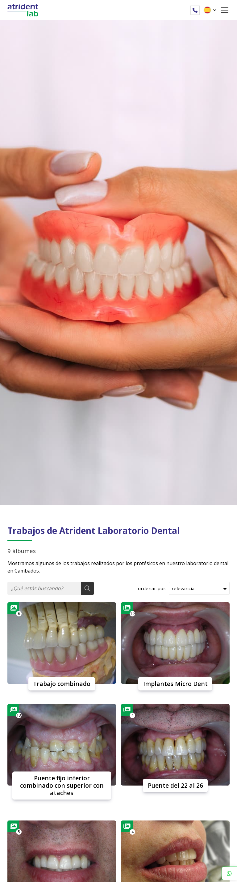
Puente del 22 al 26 (175, 785)
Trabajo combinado (61, 684)
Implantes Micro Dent (175, 684)
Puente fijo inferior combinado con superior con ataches (62, 785)
